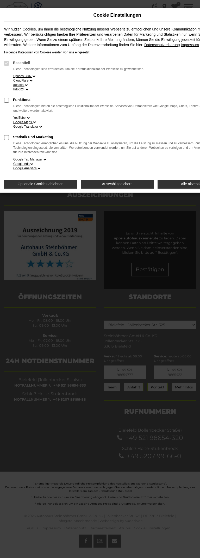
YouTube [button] (21, 118)
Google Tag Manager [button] (29, 159)
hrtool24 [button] (21, 89)
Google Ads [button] (23, 164)
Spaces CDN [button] (24, 76)
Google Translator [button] (27, 126)
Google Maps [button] (24, 122)
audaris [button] (20, 85)
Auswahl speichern (117, 184)
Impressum (190, 45)
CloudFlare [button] (23, 80)
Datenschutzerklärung (162, 45)
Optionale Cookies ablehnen (41, 184)
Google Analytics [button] (27, 168)
